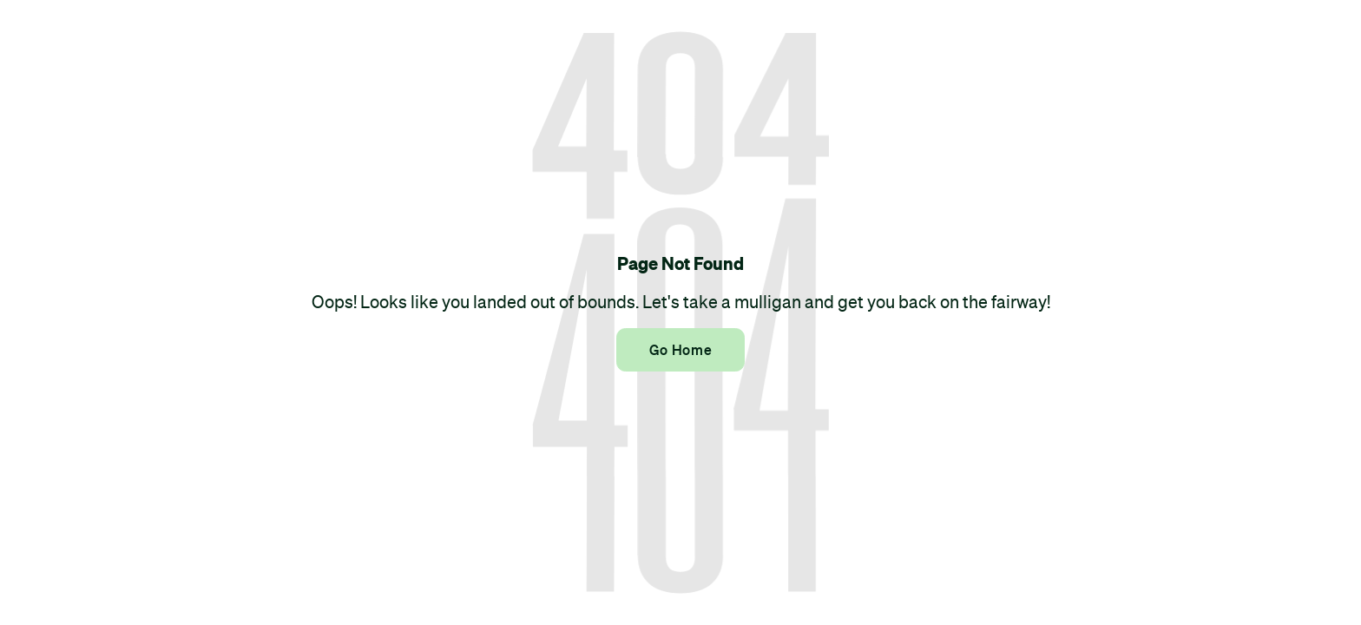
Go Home (680, 350)
